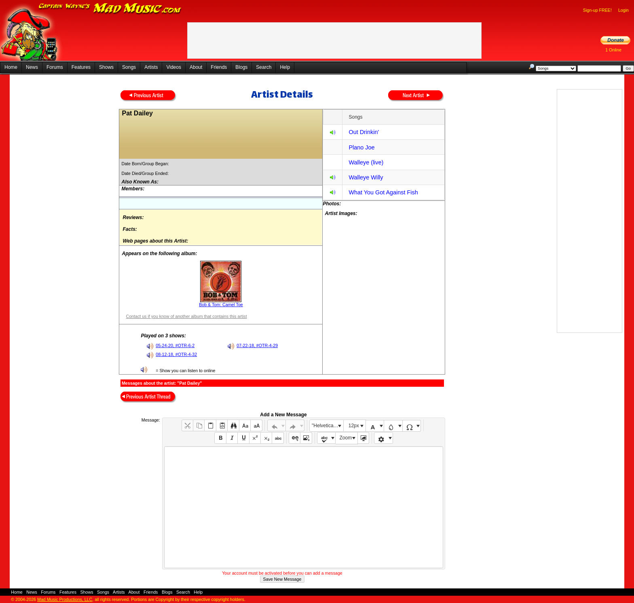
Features (81, 67)
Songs (129, 67)
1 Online (613, 49)
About (196, 67)
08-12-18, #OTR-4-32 (176, 354)
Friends (219, 67)
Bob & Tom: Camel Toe (221, 304)
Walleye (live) (366, 162)
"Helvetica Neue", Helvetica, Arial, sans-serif (327, 425)
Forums (54, 67)
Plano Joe (361, 147)
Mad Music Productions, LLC (64, 599)
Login (623, 10)
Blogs (241, 67)
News (32, 67)
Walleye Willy (366, 177)
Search (263, 67)
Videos (173, 67)
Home (10, 67)
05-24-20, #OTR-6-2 (175, 345)
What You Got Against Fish (383, 192)
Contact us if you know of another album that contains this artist (186, 316)
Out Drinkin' (364, 132)
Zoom (346, 438)
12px (354, 425)
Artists (151, 67)
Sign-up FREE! (597, 10)
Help (285, 67)
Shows (106, 67)
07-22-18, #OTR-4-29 (257, 345)
